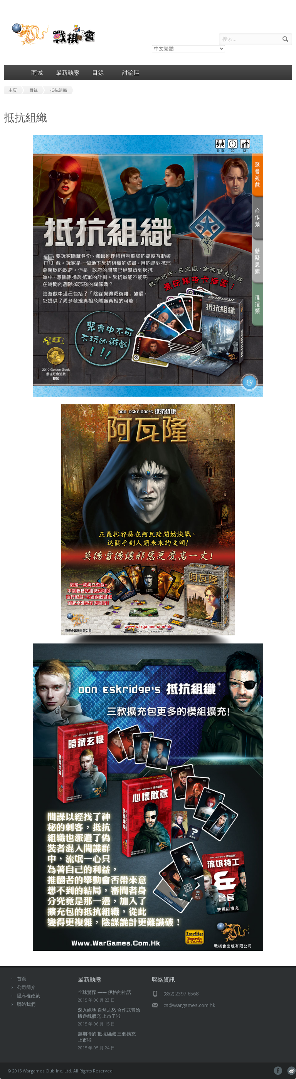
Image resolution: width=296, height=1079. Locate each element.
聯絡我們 (26, 1004)
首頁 (21, 978)
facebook (278, 1070)
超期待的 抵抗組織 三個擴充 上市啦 (107, 1036)
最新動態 (67, 72)
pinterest (291, 1070)
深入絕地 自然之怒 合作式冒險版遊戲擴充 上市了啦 (109, 1013)
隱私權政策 (28, 995)
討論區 (131, 72)
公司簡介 (26, 987)
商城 (37, 72)
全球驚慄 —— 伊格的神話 (104, 992)
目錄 (100, 73)
